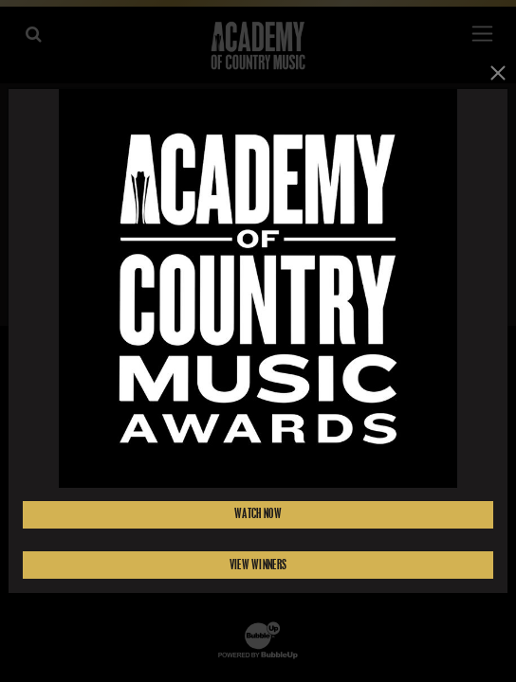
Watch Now (258, 514)
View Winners (258, 565)
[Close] (497, 72)
